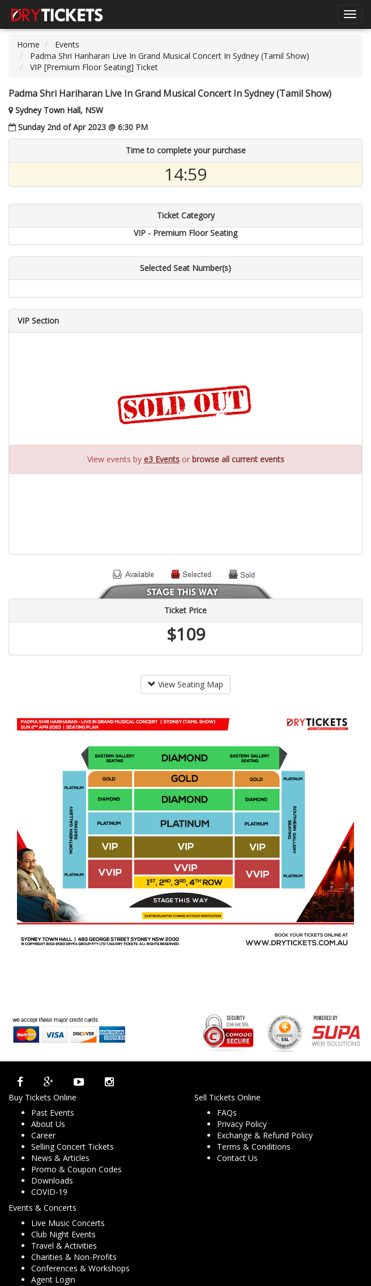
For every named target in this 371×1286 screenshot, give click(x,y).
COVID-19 (49, 1191)
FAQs (227, 1112)
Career (43, 1135)
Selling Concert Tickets (72, 1146)
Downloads (52, 1180)
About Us (48, 1124)
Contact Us (237, 1157)
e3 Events (162, 459)
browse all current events (238, 459)
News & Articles (60, 1157)
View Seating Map (185, 684)
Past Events (52, 1112)
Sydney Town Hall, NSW (59, 110)
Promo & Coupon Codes (76, 1169)
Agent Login (53, 1279)
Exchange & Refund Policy (265, 1135)
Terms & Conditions (254, 1146)
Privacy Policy (242, 1124)
